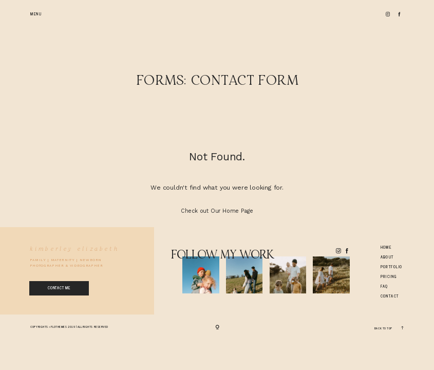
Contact (390, 296)
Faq (384, 286)
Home (386, 247)
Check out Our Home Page (217, 211)
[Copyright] (217, 327)
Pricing (389, 277)
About (387, 257)
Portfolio (392, 267)
